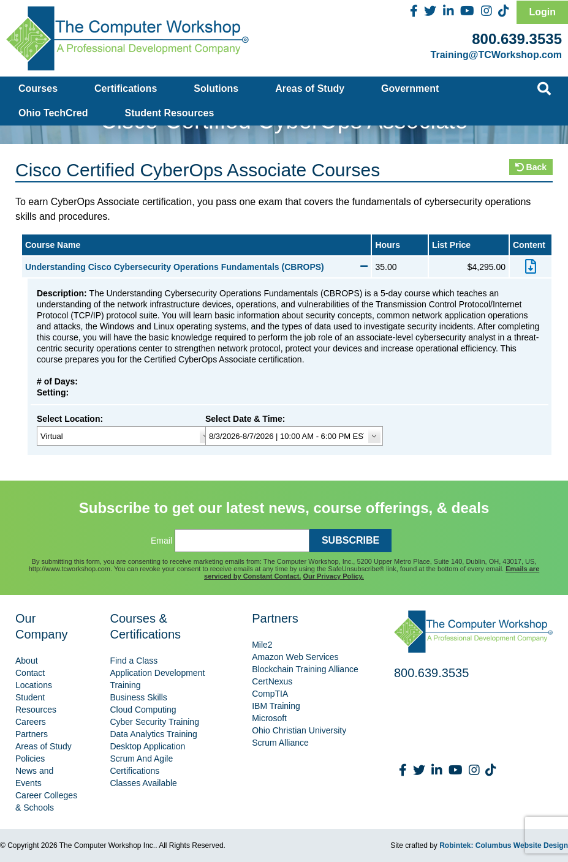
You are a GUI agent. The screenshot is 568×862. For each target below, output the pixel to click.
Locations (33, 685)
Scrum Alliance (280, 743)
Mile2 (262, 645)
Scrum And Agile (141, 758)
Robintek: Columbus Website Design (503, 845)
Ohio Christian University (299, 730)
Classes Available (143, 783)
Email (161, 540)
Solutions (216, 88)
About (26, 660)
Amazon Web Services (295, 657)
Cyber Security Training (154, 722)
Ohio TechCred (53, 113)
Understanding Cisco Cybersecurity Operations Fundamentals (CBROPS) (196, 267)
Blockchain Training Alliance (305, 669)
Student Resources (169, 113)
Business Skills (138, 697)
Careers (30, 722)
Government (410, 88)
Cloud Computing (143, 709)
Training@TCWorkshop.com (496, 55)
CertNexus (272, 681)
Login (542, 12)
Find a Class (133, 660)
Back (531, 167)
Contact (30, 673)
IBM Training (276, 706)
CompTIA (270, 694)
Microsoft (269, 718)
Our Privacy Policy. (333, 576)
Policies (30, 758)
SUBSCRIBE (350, 540)
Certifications (125, 88)
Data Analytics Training (153, 734)
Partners (31, 734)
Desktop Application (147, 746)
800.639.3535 (517, 39)
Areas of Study (309, 88)
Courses (38, 88)
